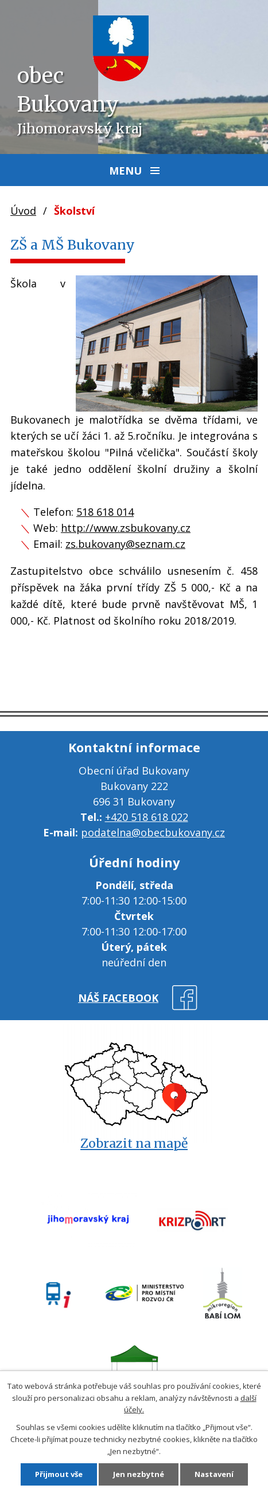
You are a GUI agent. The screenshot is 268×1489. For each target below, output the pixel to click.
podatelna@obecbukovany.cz (153, 832)
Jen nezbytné (138, 1474)
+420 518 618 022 (146, 817)
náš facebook (118, 998)
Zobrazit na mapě (134, 1143)
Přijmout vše (59, 1474)
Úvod (23, 211)
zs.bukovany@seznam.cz (125, 544)
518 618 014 (105, 512)
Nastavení (214, 1474)
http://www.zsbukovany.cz (126, 528)
